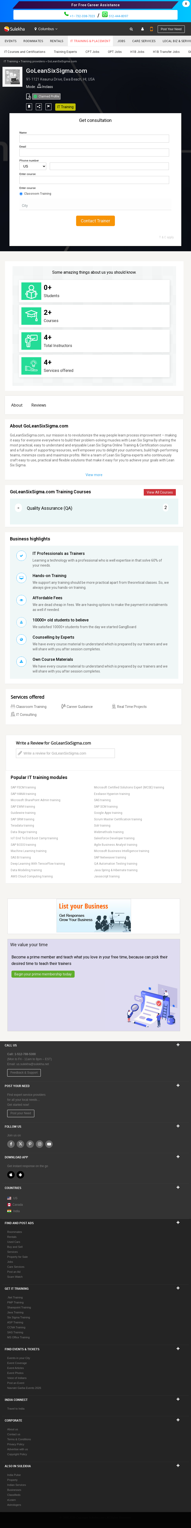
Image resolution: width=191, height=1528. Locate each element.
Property (12, 1479)
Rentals (56, 41)
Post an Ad (13, 1271)
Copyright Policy (17, 1454)
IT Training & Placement (90, 41)
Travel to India (15, 1408)
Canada (15, 1204)
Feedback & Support (24, 1072)
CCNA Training (16, 1327)
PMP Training (15, 1302)
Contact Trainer (95, 220)
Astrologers (14, 1504)
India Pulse (14, 1474)
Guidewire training (23, 813)
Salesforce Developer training (114, 838)
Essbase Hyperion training (112, 794)
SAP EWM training (23, 806)
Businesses (14, 1489)
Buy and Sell (15, 1246)
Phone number (29, 160)
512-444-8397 (115, 16)
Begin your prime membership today (43, 974)
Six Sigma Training (18, 1317)
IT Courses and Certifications (24, 52)
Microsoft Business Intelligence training (121, 851)
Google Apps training (108, 813)
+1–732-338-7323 (79, 16)
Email (22, 146)
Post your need (171, 29)
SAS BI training (21, 857)
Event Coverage (17, 1362)
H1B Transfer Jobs (166, 52)
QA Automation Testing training (115, 863)
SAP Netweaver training (110, 857)
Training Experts (65, 52)
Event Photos (15, 1372)
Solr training (102, 825)
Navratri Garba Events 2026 (24, 1387)
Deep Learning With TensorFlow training (38, 863)
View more (94, 475)
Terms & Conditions (19, 1439)
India (16, 1211)
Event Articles (15, 1367)
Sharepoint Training (19, 1307)
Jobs (121, 41)
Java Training (15, 1312)
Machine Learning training (29, 851)
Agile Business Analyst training (115, 845)
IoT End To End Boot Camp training (34, 838)
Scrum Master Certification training (118, 819)
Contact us (13, 1434)
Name (23, 132)
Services (12, 1251)
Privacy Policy (15, 1444)
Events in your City (18, 1358)
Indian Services (16, 1484)
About (17, 405)
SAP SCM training (106, 806)
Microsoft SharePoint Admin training (35, 800)
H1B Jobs (137, 52)
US (15, 1198)
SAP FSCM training (23, 787)
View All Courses (160, 492)
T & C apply (166, 237)
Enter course (27, 174)
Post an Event (15, 1382)
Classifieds (13, 1494)
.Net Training (15, 1297)
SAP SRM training (22, 819)
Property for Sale (17, 1256)
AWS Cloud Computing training (32, 876)
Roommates (33, 41)
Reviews (38, 405)
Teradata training (22, 825)
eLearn (11, 1499)
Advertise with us (17, 1449)
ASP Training (15, 1322)
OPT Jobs (115, 52)
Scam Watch (15, 1276)
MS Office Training (18, 1337)
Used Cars (13, 1241)
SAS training (102, 800)
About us (12, 1429)
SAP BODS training (23, 845)
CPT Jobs (92, 52)
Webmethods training (109, 832)
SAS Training (15, 1332)
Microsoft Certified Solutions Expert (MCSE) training (129, 787)
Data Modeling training (26, 870)
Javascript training (107, 876)
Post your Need (20, 1113)
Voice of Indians (17, 1377)
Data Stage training (24, 832)
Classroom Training (35, 193)
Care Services (144, 41)
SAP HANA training (23, 794)
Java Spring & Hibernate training (116, 870)
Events (10, 41)
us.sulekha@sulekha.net (32, 1064)
